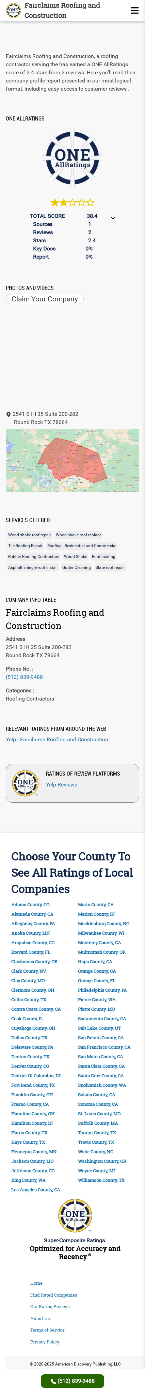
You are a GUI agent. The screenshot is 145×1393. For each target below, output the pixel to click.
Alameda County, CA (32, 914)
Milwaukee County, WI (101, 933)
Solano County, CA (96, 1095)
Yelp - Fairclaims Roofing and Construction (57, 739)
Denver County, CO (30, 1066)
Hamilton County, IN (32, 1123)
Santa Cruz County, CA (101, 1076)
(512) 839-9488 (24, 677)
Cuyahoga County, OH (33, 1028)
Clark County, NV (28, 971)
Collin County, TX (28, 1000)
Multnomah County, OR (102, 952)
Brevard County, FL (30, 952)
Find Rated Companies (53, 1295)
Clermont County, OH (32, 990)
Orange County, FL (96, 981)
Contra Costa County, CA (36, 1009)
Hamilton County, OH (32, 1114)
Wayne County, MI (96, 1171)
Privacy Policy (44, 1342)
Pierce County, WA (97, 1000)
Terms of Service (47, 1330)
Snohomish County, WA (102, 1085)
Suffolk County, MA (98, 1123)
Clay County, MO (28, 981)
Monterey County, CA (99, 943)
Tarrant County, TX (97, 1133)
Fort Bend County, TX (33, 1085)
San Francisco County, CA (104, 1047)
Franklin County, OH (32, 1095)
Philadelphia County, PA (102, 990)
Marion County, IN (96, 914)
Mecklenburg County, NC (103, 924)
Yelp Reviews (61, 784)
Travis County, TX (96, 1142)
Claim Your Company (45, 299)
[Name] (134, 10)
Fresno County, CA (30, 1104)
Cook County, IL (27, 1019)
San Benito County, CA (101, 1038)
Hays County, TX (28, 1142)
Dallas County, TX (29, 1038)
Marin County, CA (96, 905)
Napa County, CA (95, 962)
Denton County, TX (30, 1057)
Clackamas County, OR (34, 962)
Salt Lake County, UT (99, 1028)
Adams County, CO (30, 905)
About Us (40, 1318)
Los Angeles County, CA (35, 1190)
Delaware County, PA (32, 1047)
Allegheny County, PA (33, 924)
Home (36, 1283)
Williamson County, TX (101, 1180)
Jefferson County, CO (32, 1171)
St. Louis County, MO (99, 1114)
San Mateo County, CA (100, 1057)
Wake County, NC (95, 1152)
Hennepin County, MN (34, 1152)
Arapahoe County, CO (32, 943)
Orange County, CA (97, 971)
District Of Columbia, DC (36, 1076)
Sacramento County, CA (102, 1019)
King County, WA (28, 1180)
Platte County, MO (96, 1009)
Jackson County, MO (32, 1161)
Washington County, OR (102, 1161)
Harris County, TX (29, 1133)
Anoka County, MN (30, 933)
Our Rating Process (50, 1306)
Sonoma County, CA (98, 1104)
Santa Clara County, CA (101, 1066)
